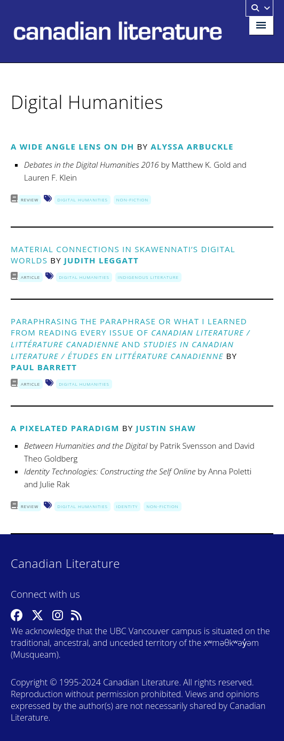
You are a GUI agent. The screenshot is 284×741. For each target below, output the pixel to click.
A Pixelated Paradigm (65, 428)
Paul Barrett (44, 367)
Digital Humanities (82, 199)
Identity (127, 506)
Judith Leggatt (101, 260)
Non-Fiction (132, 199)
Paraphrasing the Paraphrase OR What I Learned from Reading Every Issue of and (130, 338)
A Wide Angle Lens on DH (72, 146)
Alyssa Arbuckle (192, 146)
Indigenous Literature (148, 277)
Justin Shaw (165, 428)
